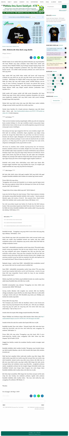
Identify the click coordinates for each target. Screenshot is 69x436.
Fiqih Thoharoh (51, 78)
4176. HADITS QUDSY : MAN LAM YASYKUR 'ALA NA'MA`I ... (54, 49)
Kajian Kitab (50, 90)
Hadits (60, 2)
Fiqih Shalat (51, 75)
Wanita (42, 2)
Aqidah (15, 2)
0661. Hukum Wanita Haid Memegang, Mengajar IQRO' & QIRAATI (55, 64)
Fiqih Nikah (50, 81)
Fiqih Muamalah (51, 87)
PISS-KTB (48, 15)
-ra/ (23, 112)
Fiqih (10, 2)
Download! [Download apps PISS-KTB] (34, 17)
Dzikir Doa (50, 84)
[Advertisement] (23, 421)
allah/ (23, 318)
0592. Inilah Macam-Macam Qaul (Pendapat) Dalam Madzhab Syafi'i (54, 54)
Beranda (3, 2)
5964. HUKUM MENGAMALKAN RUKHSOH (13, 223)
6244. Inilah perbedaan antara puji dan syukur (13, 220)
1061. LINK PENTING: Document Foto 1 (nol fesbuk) (13, 407)
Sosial (47, 2)
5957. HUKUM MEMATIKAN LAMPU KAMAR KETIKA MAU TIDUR (17, 226)
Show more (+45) (50, 93)
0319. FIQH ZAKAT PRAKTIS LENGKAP (55, 68)
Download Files (56, 101)
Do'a (27, 2)
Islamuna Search (37, 434)
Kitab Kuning (4, 5)
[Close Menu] (42, 17)
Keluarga (59, 81)
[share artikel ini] (31, 57)
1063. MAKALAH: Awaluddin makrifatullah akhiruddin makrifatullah (35, 408)
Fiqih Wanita (59, 84)
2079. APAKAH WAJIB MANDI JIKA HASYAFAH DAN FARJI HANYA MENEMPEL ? (54, 59)
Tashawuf (21, 2)
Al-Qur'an (53, 2)
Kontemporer (34, 2)
